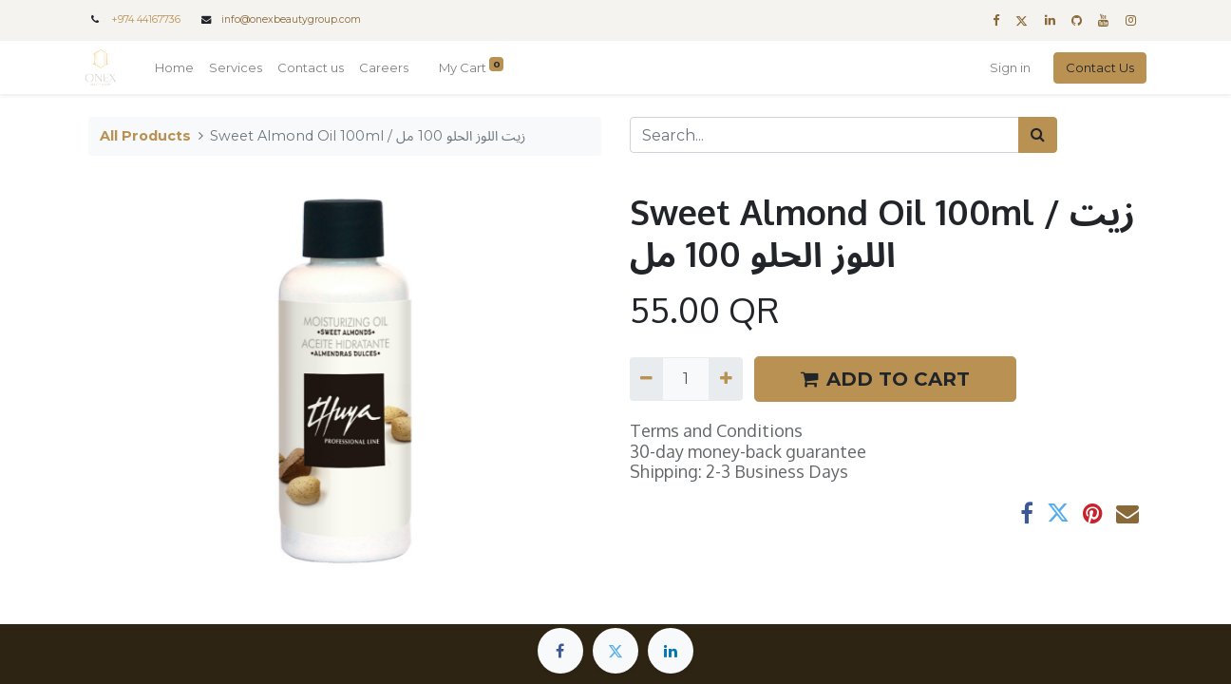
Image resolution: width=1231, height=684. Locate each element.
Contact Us (1096, 67)
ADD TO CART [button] (885, 379)
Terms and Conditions (716, 430)
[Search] (1037, 135)
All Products (145, 135)
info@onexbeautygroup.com (291, 19)
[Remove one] (646, 379)
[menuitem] (178, 68)
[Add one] (725, 379)
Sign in (1006, 67)
